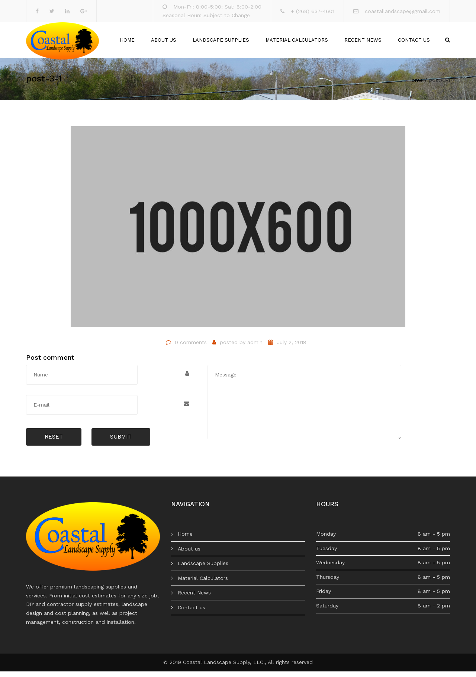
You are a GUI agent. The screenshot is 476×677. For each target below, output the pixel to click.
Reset (54, 442)
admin (255, 348)
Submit (121, 442)
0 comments (191, 348)
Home (127, 43)
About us (163, 43)
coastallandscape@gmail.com (402, 11)
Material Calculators (297, 43)
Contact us (414, 43)
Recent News (363, 43)
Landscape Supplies (221, 43)
